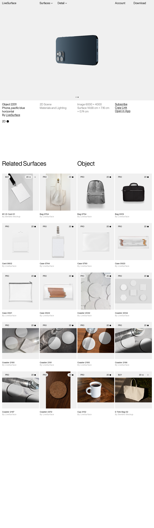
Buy (7, 177)
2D (28, 177)
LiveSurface (9, 3)
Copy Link (121, 107)
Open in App (122, 111)
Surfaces (45, 3)
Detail (61, 3)
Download (140, 3)
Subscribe (121, 104)
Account (120, 3)
